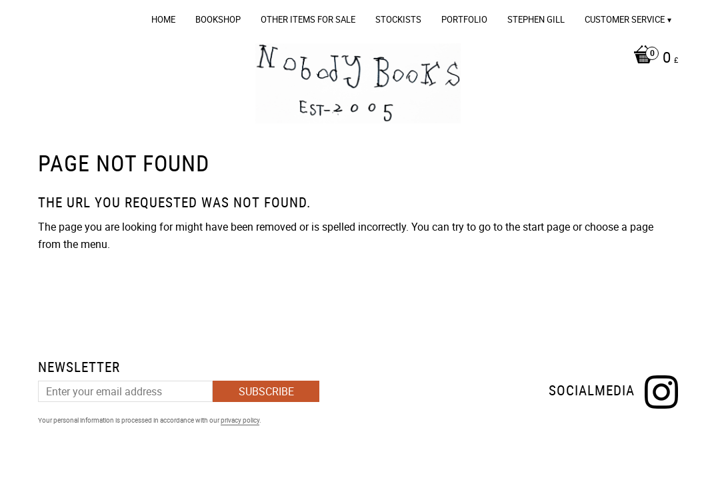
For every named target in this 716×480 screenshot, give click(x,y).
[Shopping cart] (652, 58)
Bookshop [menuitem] (218, 19)
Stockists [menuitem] (398, 19)
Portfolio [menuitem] (464, 19)
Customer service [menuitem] (625, 19)
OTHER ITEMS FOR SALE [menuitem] (308, 19)
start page (546, 226)
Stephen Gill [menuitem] (536, 19)
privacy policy (240, 420)
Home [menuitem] (163, 19)
